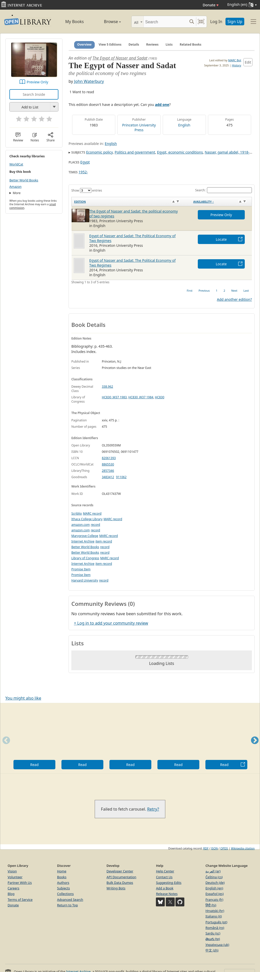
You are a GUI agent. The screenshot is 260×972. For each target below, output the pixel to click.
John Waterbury (89, 81)
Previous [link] (204, 290)
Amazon (15, 186)
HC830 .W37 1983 (114, 397)
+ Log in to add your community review (111, 623)
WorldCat (16, 164)
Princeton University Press (139, 127)
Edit (248, 62)
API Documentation (121, 877)
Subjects (63, 888)
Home (61, 871)
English (184, 125)
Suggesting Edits (168, 882)
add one (162, 104)
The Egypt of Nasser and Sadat (120, 58)
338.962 (107, 386)
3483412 (108, 477)
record (95, 524)
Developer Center (120, 871)
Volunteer (15, 877)
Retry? (153, 809)
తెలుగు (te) (212, 939)
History (236, 65)
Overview (84, 44)
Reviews (152, 44)
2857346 (108, 471)
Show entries (86, 190)
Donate (211, 5)
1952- (83, 172)
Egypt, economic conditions (180, 152)
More (17, 193)
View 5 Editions (110, 44)
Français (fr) (214, 899)
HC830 (159, 397)
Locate (221, 239)
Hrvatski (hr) (214, 910)
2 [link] (224, 290)
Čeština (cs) (214, 877)
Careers (13, 888)
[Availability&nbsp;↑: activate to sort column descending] (221, 201)
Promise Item (81, 569)
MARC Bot (234, 60)
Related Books (190, 44)
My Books (74, 21)
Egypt (85, 162)
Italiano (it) (213, 916)
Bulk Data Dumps (120, 882)
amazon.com (80, 524)
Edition (80, 201)
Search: (223, 190)
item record (103, 541)
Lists (169, 44)
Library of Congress (85, 558)
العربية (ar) (212, 871)
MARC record (92, 513)
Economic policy (99, 152)
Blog (11, 893)
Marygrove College (84, 536)
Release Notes (166, 893)
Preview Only (37, 82)
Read (34, 764)
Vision (12, 871)
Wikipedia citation (243, 848)
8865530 (108, 464)
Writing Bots (116, 888)
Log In (216, 21)
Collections (65, 893)
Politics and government (135, 152)
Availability (203, 201)
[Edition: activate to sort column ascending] (131, 201)
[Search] (165, 22)
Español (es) (214, 893)
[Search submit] (191, 21)
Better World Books (23, 180)
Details (133, 44)
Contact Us (164, 877)
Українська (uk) (217, 944)
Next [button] (254, 747)
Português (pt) (216, 922)
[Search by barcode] (201, 21)
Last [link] (246, 290)
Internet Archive (82, 541)
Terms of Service (20, 899)
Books (62, 877)
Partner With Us (20, 882)
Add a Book (164, 888)
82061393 (109, 458)
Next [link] (234, 290)
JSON (214, 848)
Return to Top (67, 905)
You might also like (23, 698)
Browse (107, 21)
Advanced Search (70, 899)
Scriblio (76, 513)
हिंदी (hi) (210, 905)
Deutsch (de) (214, 882)
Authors (63, 882)
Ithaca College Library (87, 519)
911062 (121, 477)
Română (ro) (214, 927)
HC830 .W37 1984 (140, 397)
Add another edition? (234, 299)
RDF (205, 848)
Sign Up (235, 21)
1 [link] (216, 290)
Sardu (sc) (212, 933)
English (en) (214, 888)
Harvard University (84, 580)
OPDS (224, 848)
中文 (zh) (211, 950)
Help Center (165, 871)
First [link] (189, 290)
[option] (34, 738)
